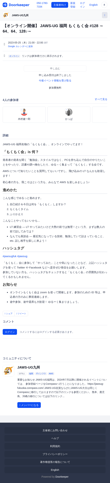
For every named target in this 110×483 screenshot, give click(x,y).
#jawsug (22, 256)
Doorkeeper (62, 476)
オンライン (14, 56)
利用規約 (55, 446)
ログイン (10, 331)
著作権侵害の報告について (55, 462)
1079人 (22, 373)
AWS (51, 373)
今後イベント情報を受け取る (55, 80)
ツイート (21, 313)
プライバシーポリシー (55, 454)
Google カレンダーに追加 (20, 46)
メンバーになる (29, 405)
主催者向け (59, 4)
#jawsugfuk (9, 256)
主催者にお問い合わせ (55, 430)
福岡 (31, 373)
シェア (9, 313)
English (93, 4)
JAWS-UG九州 (20, 15)
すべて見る (101, 99)
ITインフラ (41, 373)
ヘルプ (55, 438)
